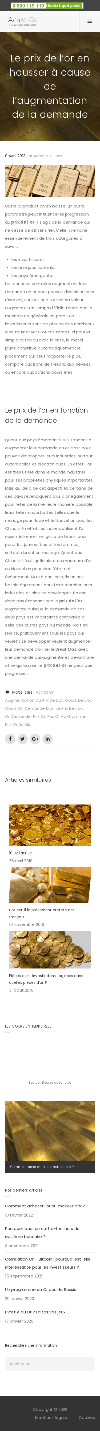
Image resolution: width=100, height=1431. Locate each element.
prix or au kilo (18, 724)
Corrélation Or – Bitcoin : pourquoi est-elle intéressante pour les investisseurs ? (48, 1263)
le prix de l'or (69, 708)
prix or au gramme (66, 716)
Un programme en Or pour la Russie (41, 1289)
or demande (18, 716)
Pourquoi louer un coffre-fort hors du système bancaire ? (42, 1232)
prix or (39, 716)
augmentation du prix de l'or (34, 700)
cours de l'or (78, 700)
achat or (45, 692)
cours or (14, 708)
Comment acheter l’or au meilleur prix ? (42, 1167)
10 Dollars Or (20, 853)
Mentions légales (52, 1417)
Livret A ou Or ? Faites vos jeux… (36, 1312)
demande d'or (39, 708)
